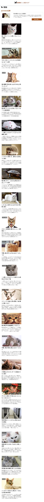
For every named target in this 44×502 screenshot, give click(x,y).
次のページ (22, 338)
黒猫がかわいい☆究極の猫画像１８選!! (11, 445)
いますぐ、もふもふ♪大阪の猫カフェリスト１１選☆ (15, 436)
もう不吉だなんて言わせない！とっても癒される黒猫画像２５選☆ (19, 458)
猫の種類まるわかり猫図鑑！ (9, 426)
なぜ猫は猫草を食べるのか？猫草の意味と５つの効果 (15, 476)
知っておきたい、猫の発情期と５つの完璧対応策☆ (15, 471)
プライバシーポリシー (32, 497)
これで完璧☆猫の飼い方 (8, 429)
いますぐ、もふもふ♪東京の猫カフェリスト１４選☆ (15, 433)
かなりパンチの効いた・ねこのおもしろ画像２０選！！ (16, 484)
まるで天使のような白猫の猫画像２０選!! (12, 480)
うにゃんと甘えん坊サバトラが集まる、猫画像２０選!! (15, 467)
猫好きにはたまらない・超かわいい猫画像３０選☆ (15, 449)
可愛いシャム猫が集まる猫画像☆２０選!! (12, 462)
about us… (11, 497)
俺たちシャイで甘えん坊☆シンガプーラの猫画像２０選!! (16, 454)
